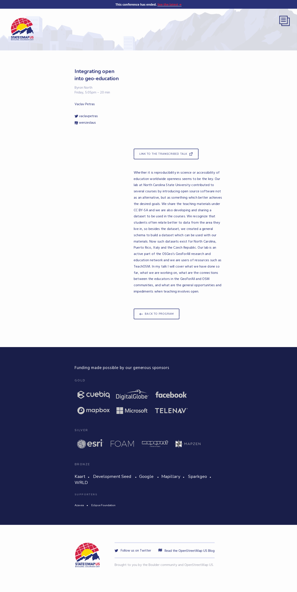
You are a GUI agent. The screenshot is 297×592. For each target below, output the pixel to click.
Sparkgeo (197, 476)
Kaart (80, 476)
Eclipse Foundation (103, 505)
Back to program (159, 314)
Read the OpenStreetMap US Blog (187, 551)
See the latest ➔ (169, 4)
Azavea (79, 505)
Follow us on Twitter (133, 551)
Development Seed (112, 476)
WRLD (81, 483)
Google (146, 476)
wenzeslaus (85, 123)
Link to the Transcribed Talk (163, 154)
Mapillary (170, 476)
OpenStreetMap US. (199, 565)
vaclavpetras (86, 116)
